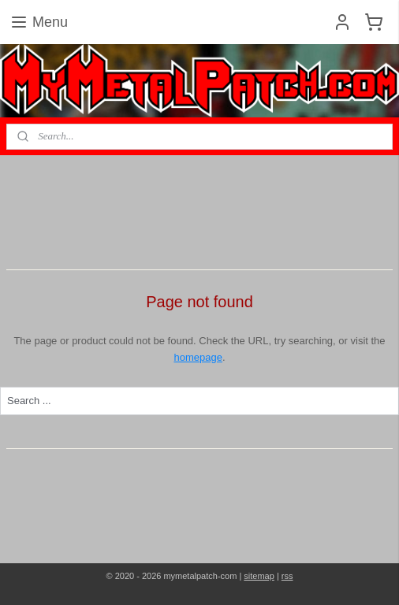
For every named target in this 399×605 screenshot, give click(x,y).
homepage (197, 357)
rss (287, 576)
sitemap (259, 576)
